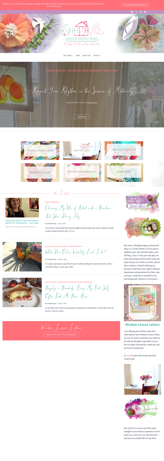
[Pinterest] (145, 12)
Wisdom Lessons (75, 246)
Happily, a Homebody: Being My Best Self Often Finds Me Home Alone (77, 292)
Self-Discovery (110, 69)
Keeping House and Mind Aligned (70, 282)
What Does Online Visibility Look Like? (75, 252)
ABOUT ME (86, 55)
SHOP (78, 55)
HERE (129, 355)
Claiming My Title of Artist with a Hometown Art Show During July (78, 212)
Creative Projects (52, 202)
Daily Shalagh (74, 69)
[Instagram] (141, 12)
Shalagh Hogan (92, 105)
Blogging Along (51, 246)
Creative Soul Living (56, 69)
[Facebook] (132, 12)
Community (63, 246)
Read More (82, 120)
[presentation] (22, 212)
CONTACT (97, 55)
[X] (136, 12)
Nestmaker (88, 282)
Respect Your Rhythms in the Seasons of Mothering (82, 93)
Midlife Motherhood (92, 69)
